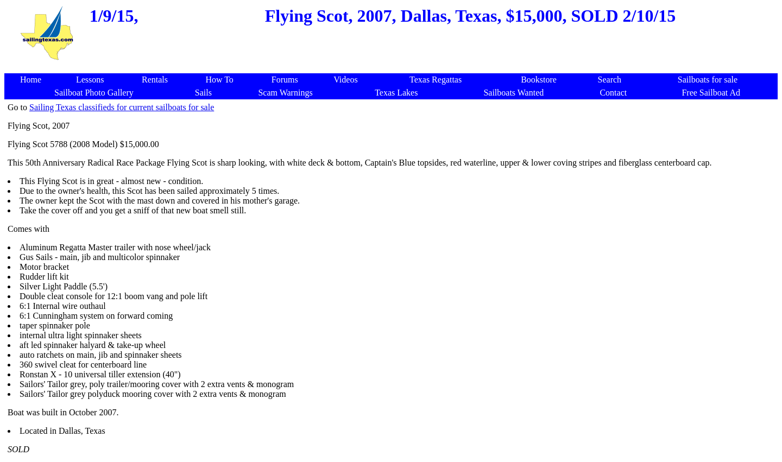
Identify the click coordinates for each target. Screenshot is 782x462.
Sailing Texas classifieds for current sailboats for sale (121, 107)
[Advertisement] (393, 68)
